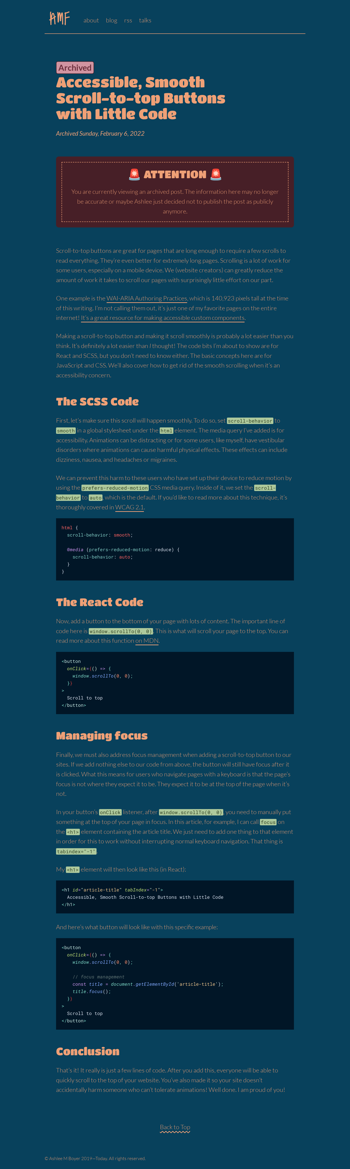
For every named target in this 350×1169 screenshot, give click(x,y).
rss (128, 20)
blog (111, 20)
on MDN (147, 640)
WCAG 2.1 (129, 507)
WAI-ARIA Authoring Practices (147, 298)
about (91, 20)
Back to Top (175, 1127)
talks (145, 20)
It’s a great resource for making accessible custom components (163, 317)
